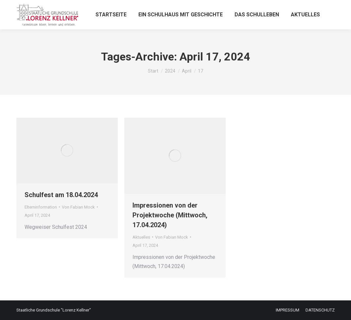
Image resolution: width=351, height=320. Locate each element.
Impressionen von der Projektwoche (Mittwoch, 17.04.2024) (169, 215)
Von (78, 207)
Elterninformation (41, 207)
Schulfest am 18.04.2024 (61, 195)
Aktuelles (141, 237)
